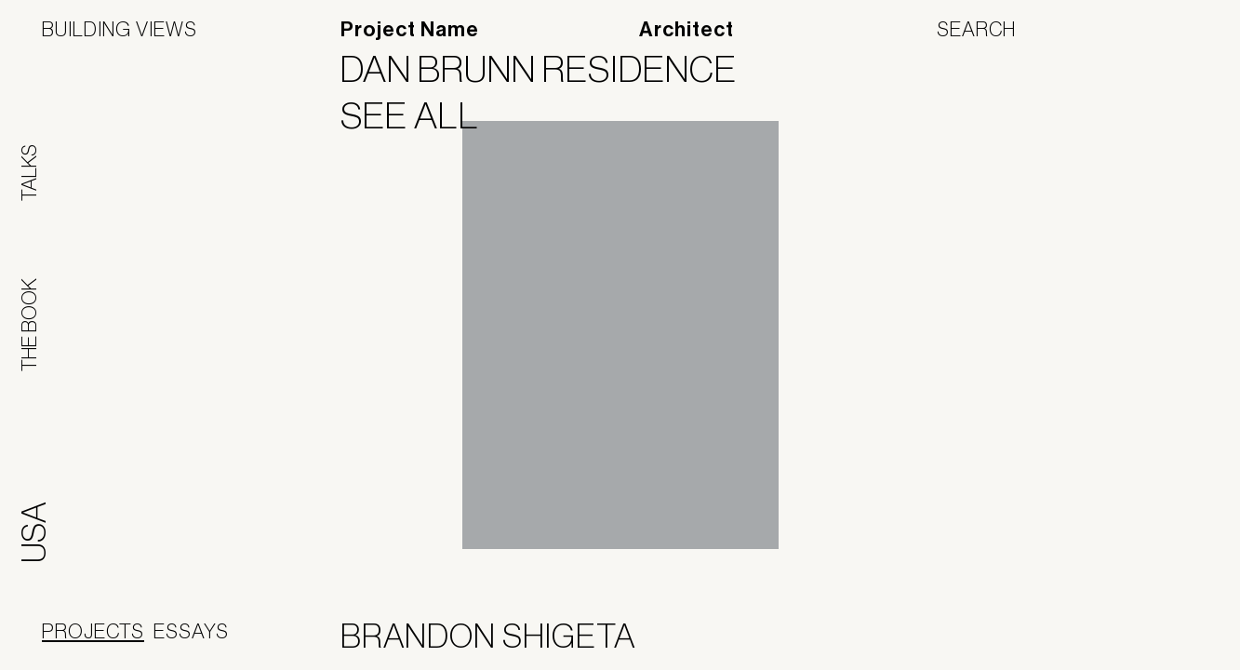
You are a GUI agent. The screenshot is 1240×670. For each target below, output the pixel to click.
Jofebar (1149, 633)
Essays (191, 631)
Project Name (409, 30)
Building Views (119, 29)
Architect (686, 30)
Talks (29, 172)
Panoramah (1030, 640)
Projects (93, 631)
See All (421, 115)
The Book (29, 324)
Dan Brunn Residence (550, 68)
